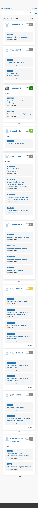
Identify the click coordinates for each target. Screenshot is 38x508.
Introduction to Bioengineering (17, 301)
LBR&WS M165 (11, 245)
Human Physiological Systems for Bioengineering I (19, 337)
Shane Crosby (16, 88)
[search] (16, 13)
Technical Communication (16, 407)
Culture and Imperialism (15, 62)
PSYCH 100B (11, 207)
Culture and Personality (15, 270)
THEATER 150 (11, 166)
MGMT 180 (10, 34)
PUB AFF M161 (11, 376)
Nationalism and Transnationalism (13, 74)
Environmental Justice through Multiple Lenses (17, 366)
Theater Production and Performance (15, 170)
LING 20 (9, 464)
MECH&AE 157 (11, 415)
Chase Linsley (16, 288)
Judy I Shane (15, 394)
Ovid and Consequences (15, 144)
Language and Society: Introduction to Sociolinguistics (18, 455)
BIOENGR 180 (11, 309)
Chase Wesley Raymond (16, 440)
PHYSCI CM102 (11, 334)
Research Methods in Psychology (18, 210)
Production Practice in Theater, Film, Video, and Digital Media (18, 198)
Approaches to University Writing (19, 114)
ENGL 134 (10, 71)
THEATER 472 (11, 194)
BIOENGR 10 (11, 298)
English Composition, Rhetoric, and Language (17, 102)
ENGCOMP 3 (11, 98)
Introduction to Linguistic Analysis (19, 467)
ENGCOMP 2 (11, 111)
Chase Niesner (16, 352)
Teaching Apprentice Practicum (18, 237)
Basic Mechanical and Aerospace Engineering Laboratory (18, 419)
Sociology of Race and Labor (17, 248)
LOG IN (34, 8)
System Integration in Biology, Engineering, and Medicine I (17, 313)
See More (30, 217)
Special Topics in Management (17, 37)
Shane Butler (16, 131)
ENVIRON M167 (11, 362)
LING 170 (10, 451)
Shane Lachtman (17, 224)
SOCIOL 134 (10, 267)
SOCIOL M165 (11, 256)
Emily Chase (15, 156)
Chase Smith (15, 50)
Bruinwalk (6, 8)
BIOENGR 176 (11, 323)
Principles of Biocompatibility (17, 325)
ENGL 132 (10, 60)
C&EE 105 (10, 404)
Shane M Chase (16, 24)
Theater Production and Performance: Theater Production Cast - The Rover (17, 184)
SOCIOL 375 (10, 234)
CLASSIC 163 (11, 141)
